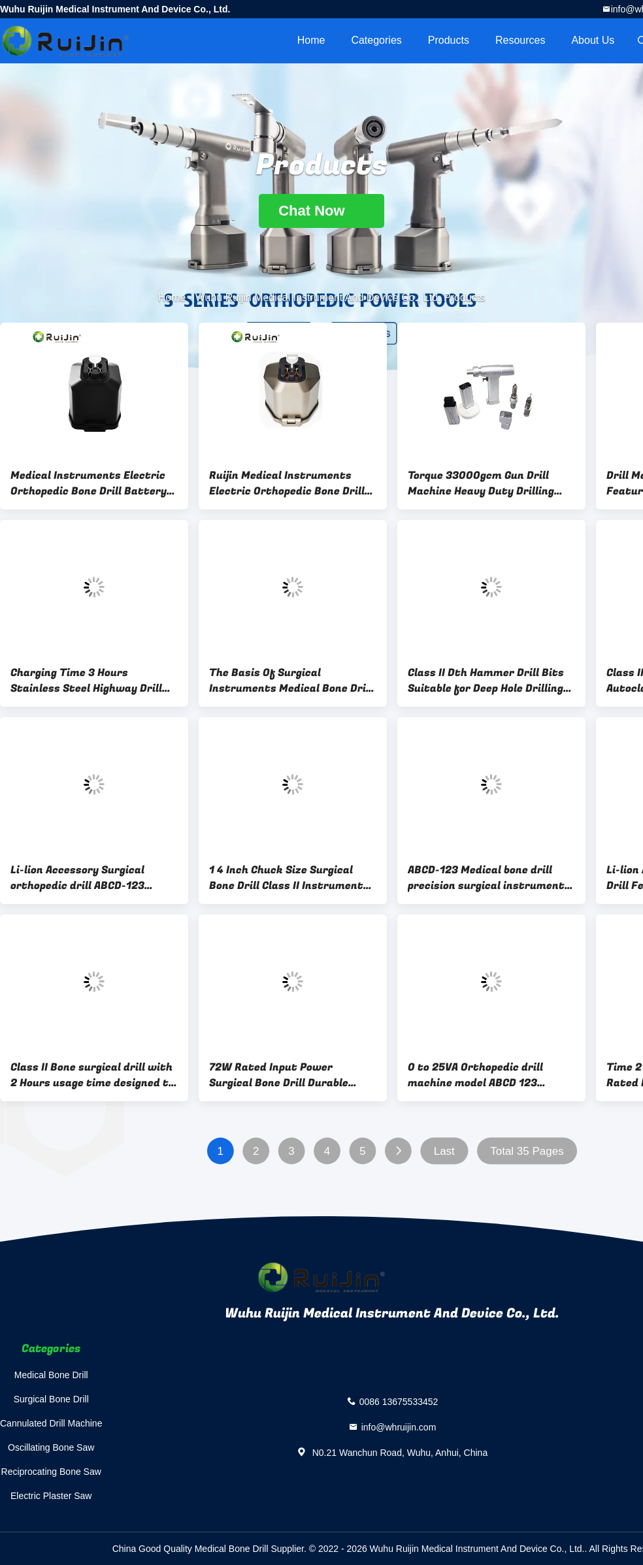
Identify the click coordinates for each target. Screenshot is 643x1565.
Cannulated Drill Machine (51, 1423)
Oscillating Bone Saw (51, 1447)
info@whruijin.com (399, 1426)
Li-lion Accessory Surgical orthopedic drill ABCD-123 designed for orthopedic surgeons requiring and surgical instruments (93, 878)
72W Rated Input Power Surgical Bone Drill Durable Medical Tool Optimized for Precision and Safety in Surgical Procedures (292, 1075)
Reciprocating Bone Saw (51, 1471)
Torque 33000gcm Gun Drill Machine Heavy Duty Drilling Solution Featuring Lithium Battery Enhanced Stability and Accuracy (491, 483)
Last (444, 1151)
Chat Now (321, 210)
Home (311, 40)
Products (448, 40)
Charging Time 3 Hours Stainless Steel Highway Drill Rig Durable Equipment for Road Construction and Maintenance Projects (93, 680)
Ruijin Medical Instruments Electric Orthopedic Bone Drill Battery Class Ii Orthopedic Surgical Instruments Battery (288, 483)
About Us (592, 40)
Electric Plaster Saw (50, 1496)
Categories (376, 40)
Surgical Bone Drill (51, 1399)
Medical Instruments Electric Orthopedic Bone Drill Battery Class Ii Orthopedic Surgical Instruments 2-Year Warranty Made (90, 483)
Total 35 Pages (526, 1151)
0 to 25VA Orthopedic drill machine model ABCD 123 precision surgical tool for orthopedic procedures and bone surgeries (491, 1075)
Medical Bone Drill (51, 1375)
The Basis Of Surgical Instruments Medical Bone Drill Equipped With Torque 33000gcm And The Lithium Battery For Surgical (290, 680)
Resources (520, 40)
